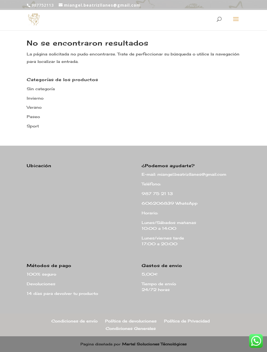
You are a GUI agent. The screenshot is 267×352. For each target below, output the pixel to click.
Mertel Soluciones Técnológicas (154, 344)
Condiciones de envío (74, 321)
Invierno (35, 98)
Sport (33, 126)
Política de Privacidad (187, 321)
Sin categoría (41, 88)
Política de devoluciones (131, 321)
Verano (34, 107)
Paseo (33, 116)
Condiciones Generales (131, 328)
